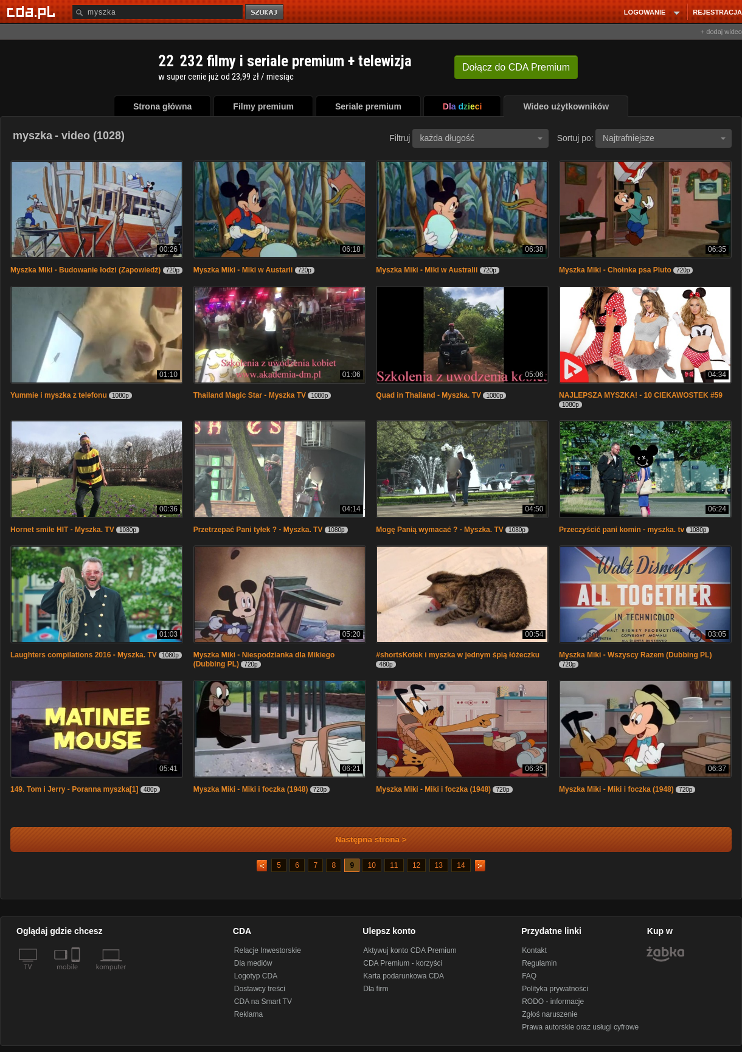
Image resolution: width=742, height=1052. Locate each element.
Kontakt (534, 950)
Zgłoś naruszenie (549, 1014)
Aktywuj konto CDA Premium (409, 950)
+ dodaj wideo (721, 31)
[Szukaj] (157, 11)
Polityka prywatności (555, 989)
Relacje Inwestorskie (267, 950)
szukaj (265, 12)
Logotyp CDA (255, 976)
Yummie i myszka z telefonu (58, 395)
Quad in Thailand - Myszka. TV (428, 395)
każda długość (481, 138)
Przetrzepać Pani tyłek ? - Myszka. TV (258, 529)
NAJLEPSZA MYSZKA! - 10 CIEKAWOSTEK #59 (641, 395)
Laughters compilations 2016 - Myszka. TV (83, 655)
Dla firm (375, 989)
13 (439, 865)
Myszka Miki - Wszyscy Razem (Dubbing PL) (635, 655)
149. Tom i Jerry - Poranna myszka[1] (74, 789)
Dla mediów (253, 963)
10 (371, 865)
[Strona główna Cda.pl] (33, 11)
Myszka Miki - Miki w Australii (426, 270)
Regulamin (539, 963)
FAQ (529, 976)
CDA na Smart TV (263, 1001)
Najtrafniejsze (664, 138)
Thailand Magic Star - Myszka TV (249, 395)
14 (461, 865)
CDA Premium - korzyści (402, 963)
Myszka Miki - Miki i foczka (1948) (250, 789)
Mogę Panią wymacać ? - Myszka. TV (439, 529)
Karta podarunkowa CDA (403, 976)
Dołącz (516, 67)
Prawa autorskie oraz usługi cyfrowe (580, 1027)
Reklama (248, 1014)
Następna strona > (362, 839)
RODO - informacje (553, 1001)
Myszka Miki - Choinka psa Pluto (615, 270)
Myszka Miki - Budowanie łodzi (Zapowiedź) (85, 270)
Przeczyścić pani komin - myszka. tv (621, 529)
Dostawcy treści (259, 989)
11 (394, 865)
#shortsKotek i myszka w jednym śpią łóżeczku (457, 655)
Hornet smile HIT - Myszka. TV (62, 529)
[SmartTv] (77, 974)
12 (416, 865)
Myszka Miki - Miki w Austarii (243, 270)
